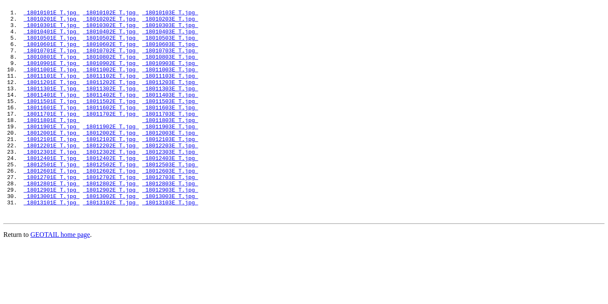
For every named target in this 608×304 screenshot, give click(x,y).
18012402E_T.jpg (111, 189)
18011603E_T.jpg (170, 129)
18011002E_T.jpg (111, 83)
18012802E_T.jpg (111, 220)
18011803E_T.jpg (170, 144)
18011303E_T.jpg (170, 106)
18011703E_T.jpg (170, 136)
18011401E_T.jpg (52, 113)
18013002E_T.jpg (111, 235)
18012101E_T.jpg (52, 167)
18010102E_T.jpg (111, 15)
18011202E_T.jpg (111, 98)
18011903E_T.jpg (170, 151)
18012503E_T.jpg (170, 197)
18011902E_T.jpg (111, 151)
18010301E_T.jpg (52, 30)
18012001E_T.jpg (52, 159)
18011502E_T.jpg (111, 121)
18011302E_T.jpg (111, 106)
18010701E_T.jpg (52, 60)
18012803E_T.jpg (170, 220)
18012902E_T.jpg (111, 227)
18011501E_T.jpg (52, 121)
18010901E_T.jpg (52, 75)
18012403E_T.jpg (170, 189)
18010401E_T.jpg (52, 37)
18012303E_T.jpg (170, 182)
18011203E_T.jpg (170, 98)
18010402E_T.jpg (111, 37)
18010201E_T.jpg (52, 22)
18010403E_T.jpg (170, 37)
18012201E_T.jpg (52, 174)
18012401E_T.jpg (52, 189)
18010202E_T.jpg (111, 22)
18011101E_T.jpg (52, 91)
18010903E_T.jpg (170, 75)
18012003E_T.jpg (170, 159)
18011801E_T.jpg (52, 144)
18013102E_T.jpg (111, 243)
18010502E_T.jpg (111, 45)
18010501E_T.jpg (52, 45)
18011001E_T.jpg (52, 83)
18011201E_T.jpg (52, 98)
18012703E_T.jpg (170, 212)
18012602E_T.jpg (111, 205)
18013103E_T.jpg (170, 243)
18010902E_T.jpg (111, 75)
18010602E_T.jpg (111, 53)
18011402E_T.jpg (111, 113)
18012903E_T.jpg (170, 227)
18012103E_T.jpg (170, 167)
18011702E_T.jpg (111, 136)
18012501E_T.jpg (52, 197)
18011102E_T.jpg (111, 91)
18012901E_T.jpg (52, 227)
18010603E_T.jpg (170, 53)
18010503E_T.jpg (170, 45)
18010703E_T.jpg (170, 60)
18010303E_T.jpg (170, 30)
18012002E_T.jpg (111, 159)
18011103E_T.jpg (170, 91)
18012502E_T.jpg (111, 197)
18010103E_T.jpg (170, 15)
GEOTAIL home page (60, 276)
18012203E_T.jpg (170, 174)
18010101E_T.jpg (52, 15)
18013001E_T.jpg (52, 235)
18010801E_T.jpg (52, 68)
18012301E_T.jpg (52, 182)
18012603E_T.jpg (170, 205)
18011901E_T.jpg (52, 151)
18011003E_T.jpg (170, 83)
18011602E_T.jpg (111, 129)
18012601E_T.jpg (52, 205)
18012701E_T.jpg (52, 212)
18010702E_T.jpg (111, 60)
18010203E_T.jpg (170, 22)
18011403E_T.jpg (170, 113)
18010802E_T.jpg (111, 68)
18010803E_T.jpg (170, 68)
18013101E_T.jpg (52, 243)
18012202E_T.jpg (111, 174)
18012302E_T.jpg (111, 182)
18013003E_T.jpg (170, 235)
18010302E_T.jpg (111, 30)
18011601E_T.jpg (52, 129)
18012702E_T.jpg (111, 212)
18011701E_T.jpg (52, 136)
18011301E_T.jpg (52, 106)
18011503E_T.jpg (170, 121)
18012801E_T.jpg (52, 220)
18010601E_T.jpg (52, 53)
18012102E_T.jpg (111, 167)
